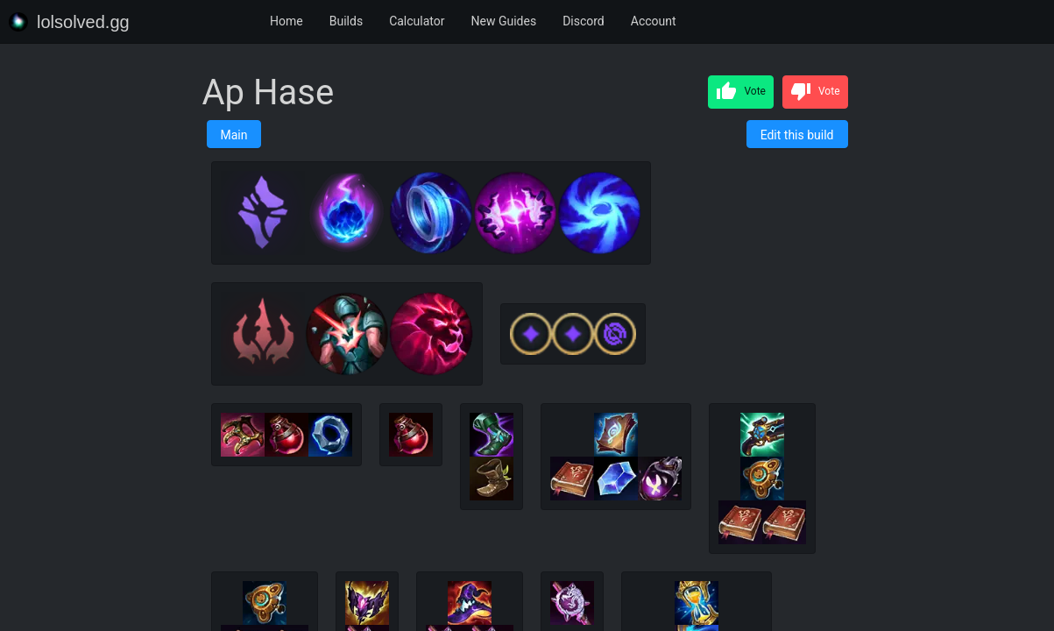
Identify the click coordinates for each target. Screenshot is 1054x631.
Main (234, 135)
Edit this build (797, 135)
